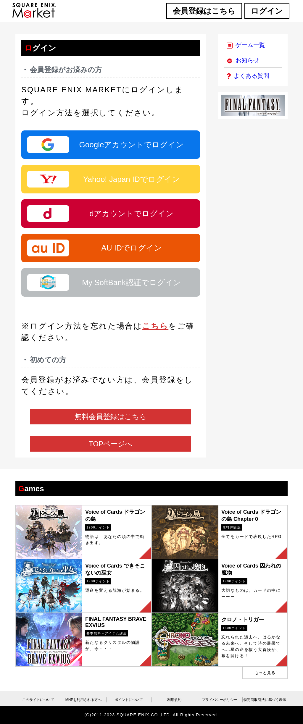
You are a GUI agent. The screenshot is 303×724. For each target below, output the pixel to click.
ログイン (267, 11)
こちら (155, 325)
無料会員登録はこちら (111, 417)
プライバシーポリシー (219, 700)
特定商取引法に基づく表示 (265, 700)
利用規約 (174, 700)
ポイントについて (129, 700)
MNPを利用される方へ (83, 700)
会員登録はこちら (204, 11)
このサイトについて (38, 700)
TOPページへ (111, 444)
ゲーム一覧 (246, 45)
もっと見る (264, 672)
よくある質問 (248, 75)
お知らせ (243, 60)
